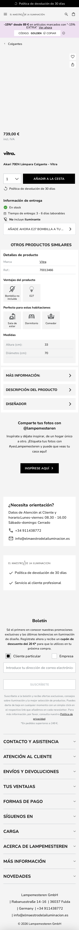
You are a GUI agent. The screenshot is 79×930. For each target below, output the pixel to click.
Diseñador (16, 403)
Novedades (17, 876)
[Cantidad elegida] (12, 179)
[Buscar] (66, 14)
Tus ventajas (19, 786)
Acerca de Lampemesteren (35, 846)
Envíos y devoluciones (31, 771)
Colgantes (15, 44)
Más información (24, 861)
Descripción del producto (31, 389)
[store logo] (30, 14)
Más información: (23, 375)
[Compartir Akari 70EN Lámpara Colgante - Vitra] (73, 64)
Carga (11, 831)
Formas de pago (23, 801)
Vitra (43, 262)
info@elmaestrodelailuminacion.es (42, 538)
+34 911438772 (28, 530)
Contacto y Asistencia (31, 741)
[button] (73, 57)
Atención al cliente (27, 756)
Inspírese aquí (37, 468)
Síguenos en (18, 816)
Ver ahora (45, 27)
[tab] (39, 741)
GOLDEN (37, 33)
